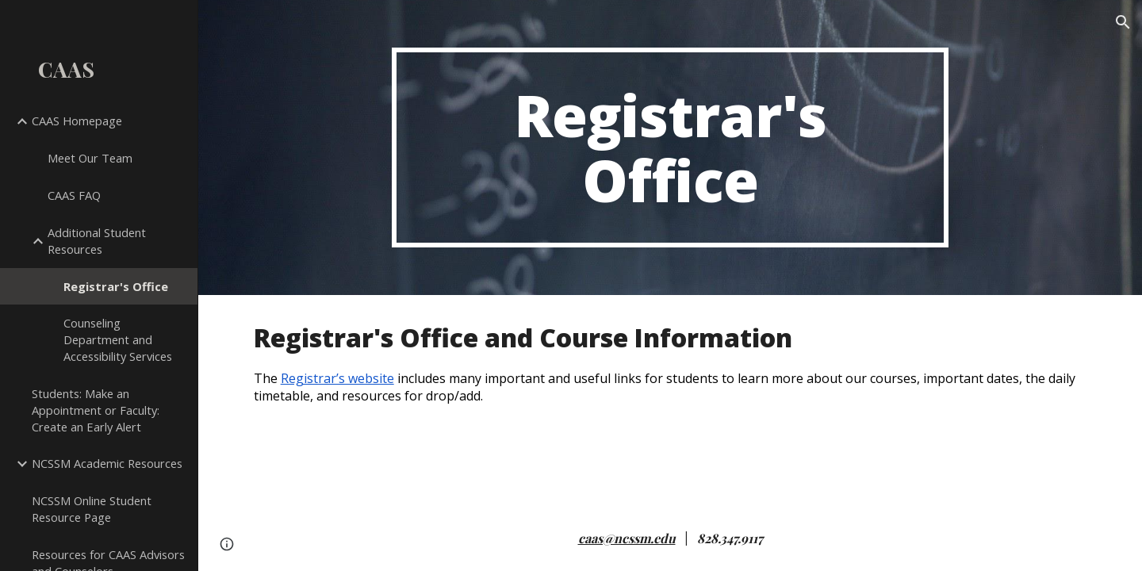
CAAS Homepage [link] (77, 120)
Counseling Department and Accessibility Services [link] (117, 339)
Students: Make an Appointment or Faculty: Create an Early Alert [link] (95, 410)
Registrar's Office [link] (115, 286)
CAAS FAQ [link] (74, 195)
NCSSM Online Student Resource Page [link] (91, 508)
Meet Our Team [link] (90, 158)
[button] (1123, 22)
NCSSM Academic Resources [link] (107, 463)
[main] (670, 147)
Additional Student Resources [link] (97, 240)
